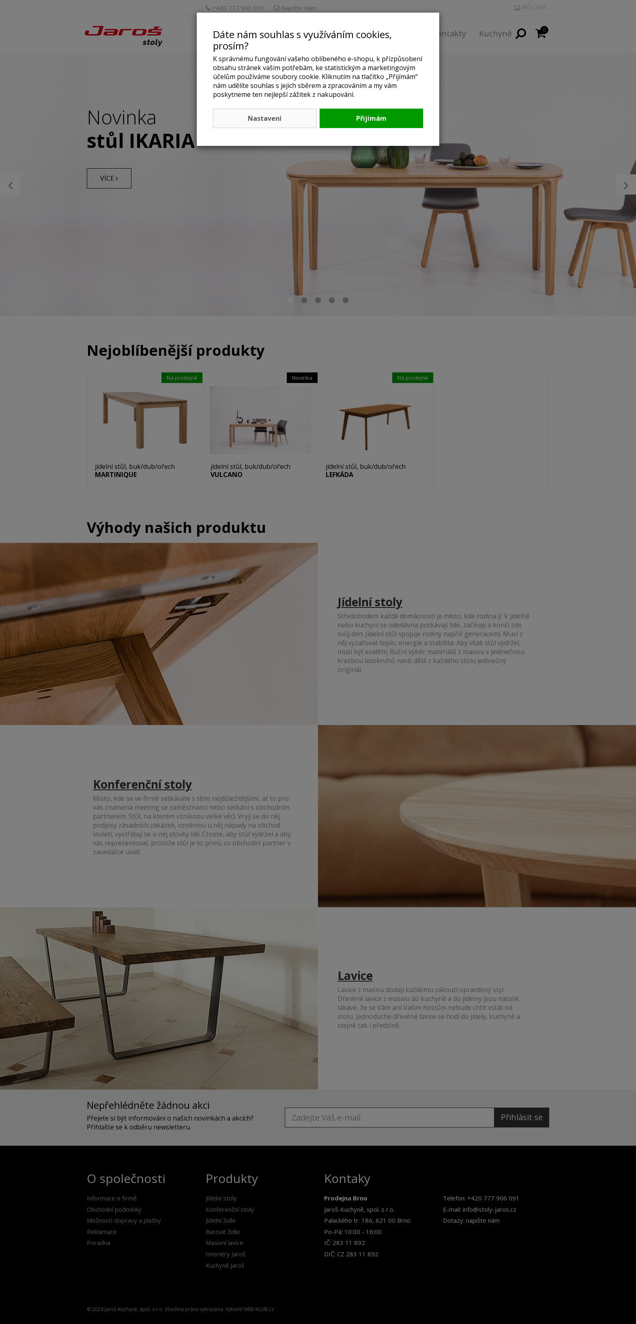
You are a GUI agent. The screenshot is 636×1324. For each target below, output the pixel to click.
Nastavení (264, 118)
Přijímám (371, 118)
